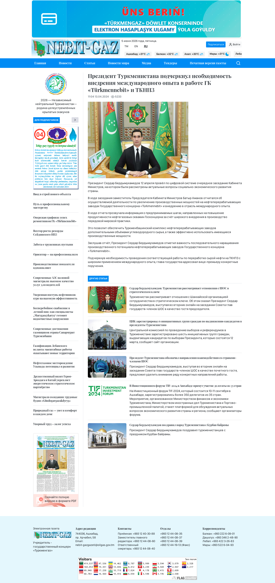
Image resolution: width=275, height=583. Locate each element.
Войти (234, 44)
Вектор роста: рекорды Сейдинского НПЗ (48, 232)
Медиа (146, 63)
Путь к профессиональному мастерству (51, 206)
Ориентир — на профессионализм (55, 254)
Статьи (89, 63)
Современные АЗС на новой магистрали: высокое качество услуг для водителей (53, 281)
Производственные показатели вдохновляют (53, 266)
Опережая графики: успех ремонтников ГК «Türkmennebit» (54, 219)
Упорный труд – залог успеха (52, 424)
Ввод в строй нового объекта (52, 194)
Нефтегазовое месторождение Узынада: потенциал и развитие (54, 364)
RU (146, 46)
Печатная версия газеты (208, 63)
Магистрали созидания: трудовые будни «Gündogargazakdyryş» (55, 398)
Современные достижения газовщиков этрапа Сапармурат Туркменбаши (54, 332)
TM (126, 46)
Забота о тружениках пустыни (53, 244)
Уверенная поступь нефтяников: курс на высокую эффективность (55, 296)
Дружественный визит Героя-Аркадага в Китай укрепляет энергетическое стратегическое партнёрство (54, 382)
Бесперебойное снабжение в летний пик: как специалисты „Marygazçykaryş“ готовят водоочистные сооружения (53, 313)
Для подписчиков (46, 120)
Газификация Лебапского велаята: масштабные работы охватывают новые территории (54, 349)
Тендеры (170, 63)
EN (136, 46)
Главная (40, 63)
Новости (65, 63)
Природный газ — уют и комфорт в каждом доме (55, 412)
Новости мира (118, 63)
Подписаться (216, 44)
